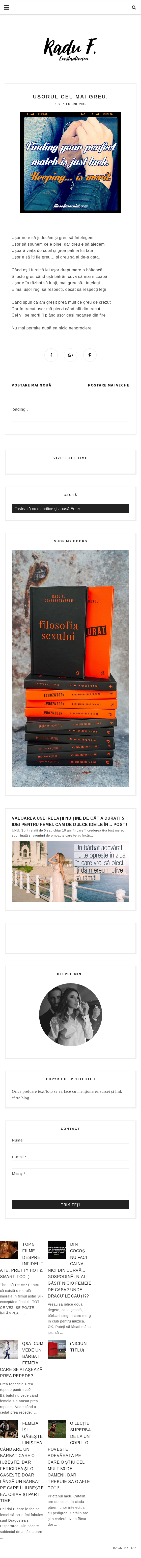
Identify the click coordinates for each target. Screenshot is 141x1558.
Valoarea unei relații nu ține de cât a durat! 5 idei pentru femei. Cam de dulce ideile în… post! (69, 821)
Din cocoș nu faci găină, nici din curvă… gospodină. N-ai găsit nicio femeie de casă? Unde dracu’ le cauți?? (69, 1270)
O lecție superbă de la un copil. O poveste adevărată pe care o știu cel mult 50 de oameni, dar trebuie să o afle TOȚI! (69, 1455)
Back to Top (124, 1548)
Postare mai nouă (31, 385)
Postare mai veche (108, 385)
